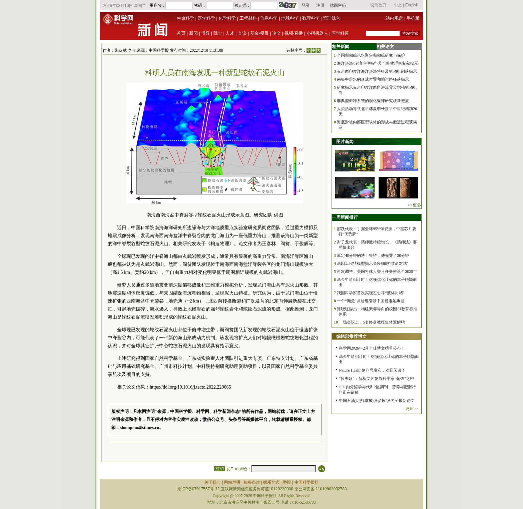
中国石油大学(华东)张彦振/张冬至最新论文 (377, 400)
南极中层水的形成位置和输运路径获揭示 (373, 79)
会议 (242, 33)
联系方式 (271, 482)
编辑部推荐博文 (351, 336)
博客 (205, 33)
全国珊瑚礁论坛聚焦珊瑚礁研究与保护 (371, 55)
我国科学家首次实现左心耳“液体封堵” (371, 293)
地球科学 (290, 18)
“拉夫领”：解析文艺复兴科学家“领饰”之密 (376, 378)
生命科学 (185, 18)
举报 (287, 482)
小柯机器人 (317, 33)
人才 (229, 33)
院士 (217, 33)
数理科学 (311, 18)
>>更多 (414, 204)
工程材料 (248, 18)
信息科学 (269, 18)
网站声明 (232, 482)
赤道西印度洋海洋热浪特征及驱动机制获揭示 (377, 71)
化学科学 (227, 18)
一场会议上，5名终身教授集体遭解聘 (372, 322)
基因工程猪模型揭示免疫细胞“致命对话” (373, 263)
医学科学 (206, 18)
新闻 (193, 33)
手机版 (413, 18)
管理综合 (331, 18)
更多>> (411, 408)
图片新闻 (345, 141)
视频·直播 (294, 33)
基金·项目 (259, 33)
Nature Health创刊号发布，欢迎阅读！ (372, 370)
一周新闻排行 (345, 217)
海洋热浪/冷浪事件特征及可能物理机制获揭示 (377, 63)
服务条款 (252, 482)
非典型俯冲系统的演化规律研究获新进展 (373, 100)
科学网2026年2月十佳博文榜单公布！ (372, 348)
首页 (181, 33)
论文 (276, 33)
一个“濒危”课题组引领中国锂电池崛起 (371, 301)
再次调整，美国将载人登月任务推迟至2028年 (377, 271)
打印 (219, 468)
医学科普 (340, 33)
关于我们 (212, 482)
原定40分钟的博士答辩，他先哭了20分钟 (373, 255)
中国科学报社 (307, 482)
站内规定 (394, 18)
